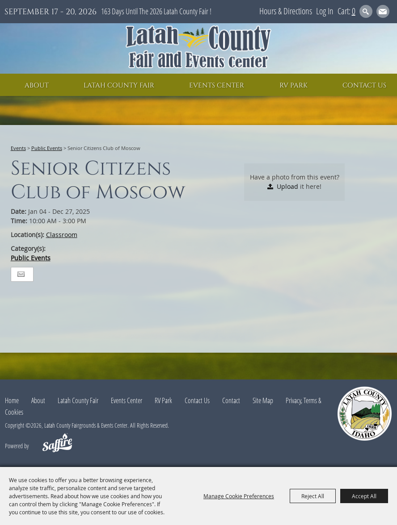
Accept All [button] (364, 496)
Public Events (46, 148)
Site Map (263, 400)
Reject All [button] (312, 496)
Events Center (216, 85)
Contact (231, 400)
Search (365, 11)
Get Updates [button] (382, 11)
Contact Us (364, 85)
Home (12, 400)
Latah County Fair (119, 85)
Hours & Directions (285, 11)
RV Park (293, 85)
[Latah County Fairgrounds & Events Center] (198, 48)
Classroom (61, 234)
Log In (325, 11)
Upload (287, 186)
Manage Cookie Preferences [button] (238, 496)
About (37, 85)
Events (18, 148)
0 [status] (353, 11)
